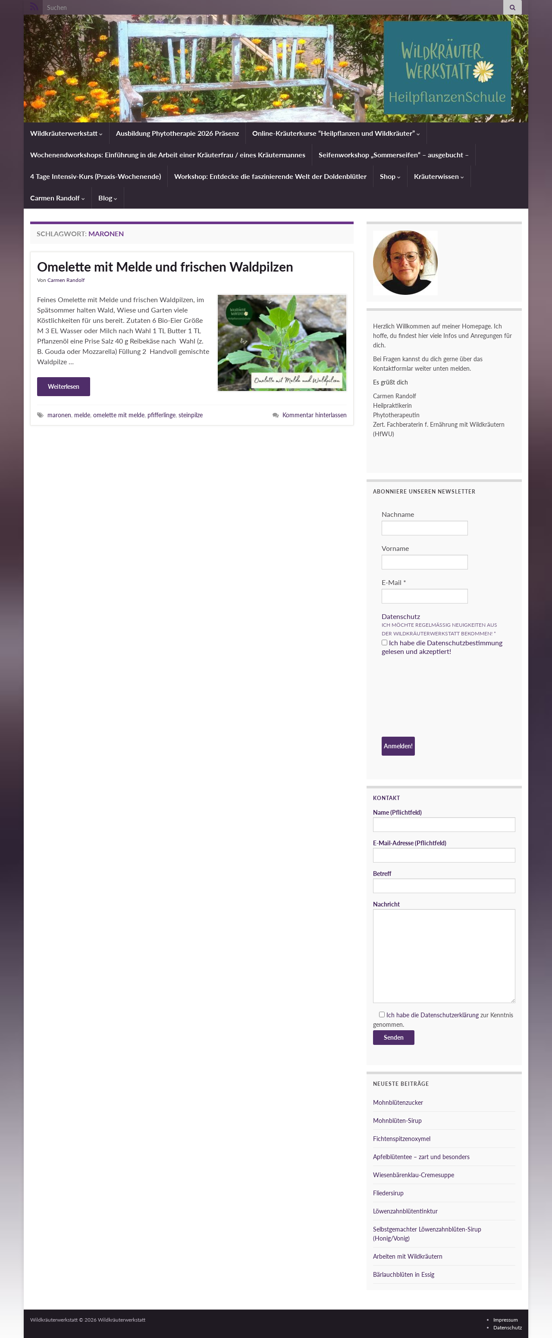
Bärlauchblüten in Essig (403, 1274)
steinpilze (191, 415)
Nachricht (444, 951)
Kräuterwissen (439, 176)
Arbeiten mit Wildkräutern (407, 1256)
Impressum (505, 1319)
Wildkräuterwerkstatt (66, 133)
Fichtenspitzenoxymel (401, 1138)
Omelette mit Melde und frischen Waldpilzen (165, 266)
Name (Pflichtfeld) (444, 820)
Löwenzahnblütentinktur (405, 1211)
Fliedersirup (388, 1193)
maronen (59, 415)
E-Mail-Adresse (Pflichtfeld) (444, 851)
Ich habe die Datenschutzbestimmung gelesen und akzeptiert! (442, 646)
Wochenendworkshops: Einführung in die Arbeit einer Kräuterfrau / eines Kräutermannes (167, 154)
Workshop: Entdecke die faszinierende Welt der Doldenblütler (270, 176)
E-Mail (394, 582)
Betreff (444, 881)
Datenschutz (401, 616)
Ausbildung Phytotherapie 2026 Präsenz (177, 133)
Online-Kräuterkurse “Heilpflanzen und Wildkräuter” (336, 133)
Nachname (398, 514)
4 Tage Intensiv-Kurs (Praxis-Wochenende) (95, 176)
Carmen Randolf (57, 198)
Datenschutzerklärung (449, 1015)
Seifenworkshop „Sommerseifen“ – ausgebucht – (394, 154)
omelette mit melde (118, 415)
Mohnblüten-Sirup (397, 1120)
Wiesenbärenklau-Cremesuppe (413, 1175)
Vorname (395, 548)
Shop (390, 176)
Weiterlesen (63, 386)
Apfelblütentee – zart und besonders (421, 1156)
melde (82, 415)
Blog (107, 198)
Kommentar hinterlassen (314, 415)
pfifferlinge (161, 415)
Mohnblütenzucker (398, 1102)
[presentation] (417, 697)
